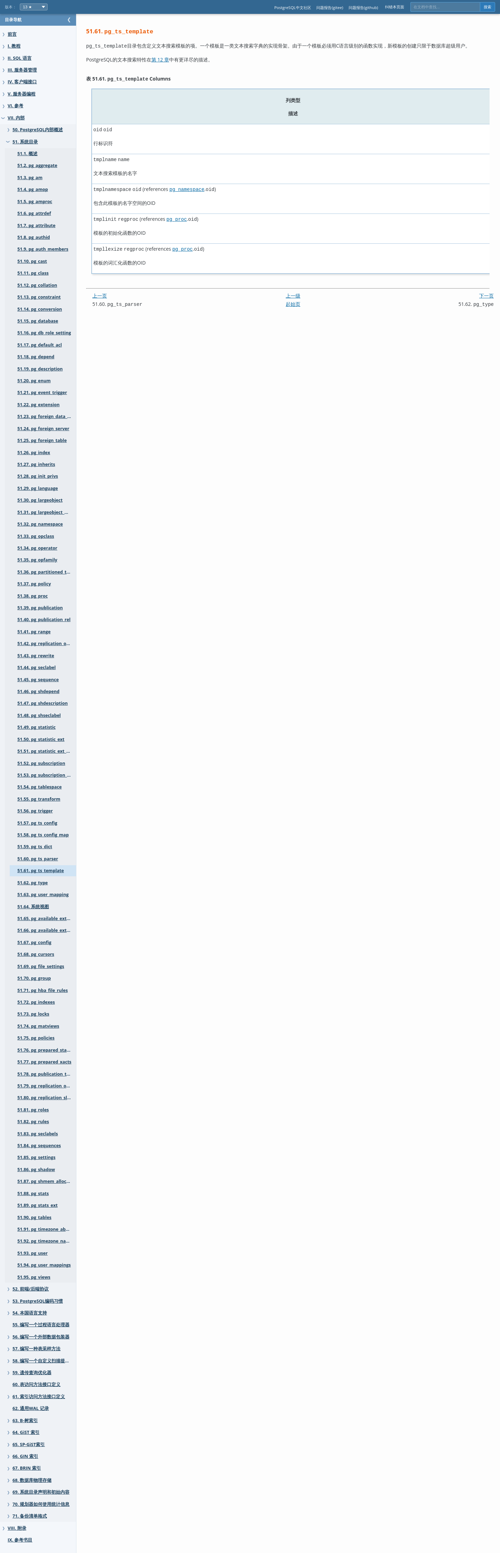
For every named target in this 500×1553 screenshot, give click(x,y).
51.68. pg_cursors (35, 954)
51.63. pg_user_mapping (43, 894)
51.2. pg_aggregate (37, 165)
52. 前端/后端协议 (30, 1289)
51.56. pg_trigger (35, 811)
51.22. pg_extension (38, 405)
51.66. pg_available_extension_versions (53, 930)
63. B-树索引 (25, 1420)
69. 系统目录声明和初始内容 (40, 1492)
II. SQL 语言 (20, 58)
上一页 (113, 290)
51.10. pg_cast (32, 261)
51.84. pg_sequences (39, 1146)
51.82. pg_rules (33, 1122)
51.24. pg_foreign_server (43, 429)
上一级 (300, 290)
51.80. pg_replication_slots (45, 1098)
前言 (12, 34)
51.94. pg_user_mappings (44, 1265)
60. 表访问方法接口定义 (36, 1384)
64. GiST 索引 (26, 1432)
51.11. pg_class (33, 273)
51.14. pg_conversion (39, 309)
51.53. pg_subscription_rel (45, 775)
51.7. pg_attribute (36, 225)
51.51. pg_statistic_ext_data (46, 751)
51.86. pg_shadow (36, 1169)
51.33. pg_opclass (35, 536)
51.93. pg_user (32, 1253)
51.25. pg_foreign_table (42, 440)
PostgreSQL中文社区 (292, 7)
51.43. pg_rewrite (35, 656)
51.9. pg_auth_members (42, 249)
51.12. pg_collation (37, 285)
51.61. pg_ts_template (40, 871)
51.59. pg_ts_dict (34, 847)
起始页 (300, 299)
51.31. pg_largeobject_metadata (51, 512)
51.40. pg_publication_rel (43, 620)
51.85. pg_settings (36, 1157)
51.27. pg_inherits (36, 464)
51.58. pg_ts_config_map (43, 835)
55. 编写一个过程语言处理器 (40, 1325)
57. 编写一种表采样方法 (36, 1349)
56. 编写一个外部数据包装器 (40, 1337)
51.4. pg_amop (32, 189)
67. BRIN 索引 (26, 1468)
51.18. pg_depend (36, 357)
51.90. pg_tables (34, 1217)
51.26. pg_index (33, 453)
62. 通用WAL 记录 (30, 1408)
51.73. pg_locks (33, 1014)
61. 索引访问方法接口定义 (38, 1397)
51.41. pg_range (34, 632)
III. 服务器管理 (22, 70)
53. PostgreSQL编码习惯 (37, 1301)
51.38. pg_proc (32, 596)
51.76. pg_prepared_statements (51, 1050)
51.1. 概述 (27, 154)
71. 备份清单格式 (29, 1516)
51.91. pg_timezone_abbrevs (47, 1229)
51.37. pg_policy (34, 584)
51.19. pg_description (40, 369)
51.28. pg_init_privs (37, 476)
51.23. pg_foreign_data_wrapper (51, 416)
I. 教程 (14, 46)
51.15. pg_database (37, 321)
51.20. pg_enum (34, 381)
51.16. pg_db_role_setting (44, 333)
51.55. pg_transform (38, 799)
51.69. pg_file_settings (40, 966)
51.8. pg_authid (33, 237)
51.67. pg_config (34, 942)
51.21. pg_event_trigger (42, 392)
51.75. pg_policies (36, 1038)
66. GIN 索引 (25, 1456)
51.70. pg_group (34, 978)
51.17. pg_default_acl (39, 345)
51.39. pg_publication (40, 608)
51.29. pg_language (37, 488)
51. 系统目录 (25, 142)
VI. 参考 (15, 106)
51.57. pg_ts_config (37, 823)
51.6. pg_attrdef (34, 213)
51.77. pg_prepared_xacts (44, 1062)
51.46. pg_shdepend (38, 691)
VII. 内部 (16, 118)
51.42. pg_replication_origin (46, 643)
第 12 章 (174, 59)
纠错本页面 (394, 6)
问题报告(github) (363, 7)
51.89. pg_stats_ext (37, 1205)
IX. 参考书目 (20, 1540)
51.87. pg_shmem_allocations (48, 1181)
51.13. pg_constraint (39, 297)
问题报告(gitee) (329, 7)
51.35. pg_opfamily (37, 560)
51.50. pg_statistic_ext (41, 739)
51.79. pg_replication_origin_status (53, 1086)
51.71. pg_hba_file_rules (42, 990)
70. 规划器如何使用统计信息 (40, 1504)
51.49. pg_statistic (36, 727)
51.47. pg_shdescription (42, 703)
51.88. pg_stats (33, 1193)
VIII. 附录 (17, 1528)
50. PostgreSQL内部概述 (37, 130)
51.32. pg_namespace (40, 524)
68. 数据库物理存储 (31, 1480)
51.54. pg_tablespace (39, 787)
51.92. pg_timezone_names (46, 1241)
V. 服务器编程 (21, 94)
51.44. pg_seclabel (36, 667)
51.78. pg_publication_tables (47, 1074)
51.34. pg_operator (37, 548)
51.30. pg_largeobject (39, 500)
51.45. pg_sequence (38, 680)
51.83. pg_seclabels (37, 1134)
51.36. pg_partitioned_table (46, 572)
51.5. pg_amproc (34, 201)
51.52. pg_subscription (41, 763)
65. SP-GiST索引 (28, 1444)
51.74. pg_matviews (38, 1026)
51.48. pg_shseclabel (39, 715)
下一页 (486, 290)
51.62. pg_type (32, 883)
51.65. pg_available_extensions (50, 918)
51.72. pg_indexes (36, 1002)
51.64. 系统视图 (33, 907)
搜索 (487, 7)
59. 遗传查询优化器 (31, 1373)
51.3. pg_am (29, 178)
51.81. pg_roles (33, 1110)
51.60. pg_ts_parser (37, 859)
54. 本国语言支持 (29, 1313)
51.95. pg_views (33, 1277)
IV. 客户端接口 (22, 82)
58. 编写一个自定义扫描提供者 (43, 1361)
